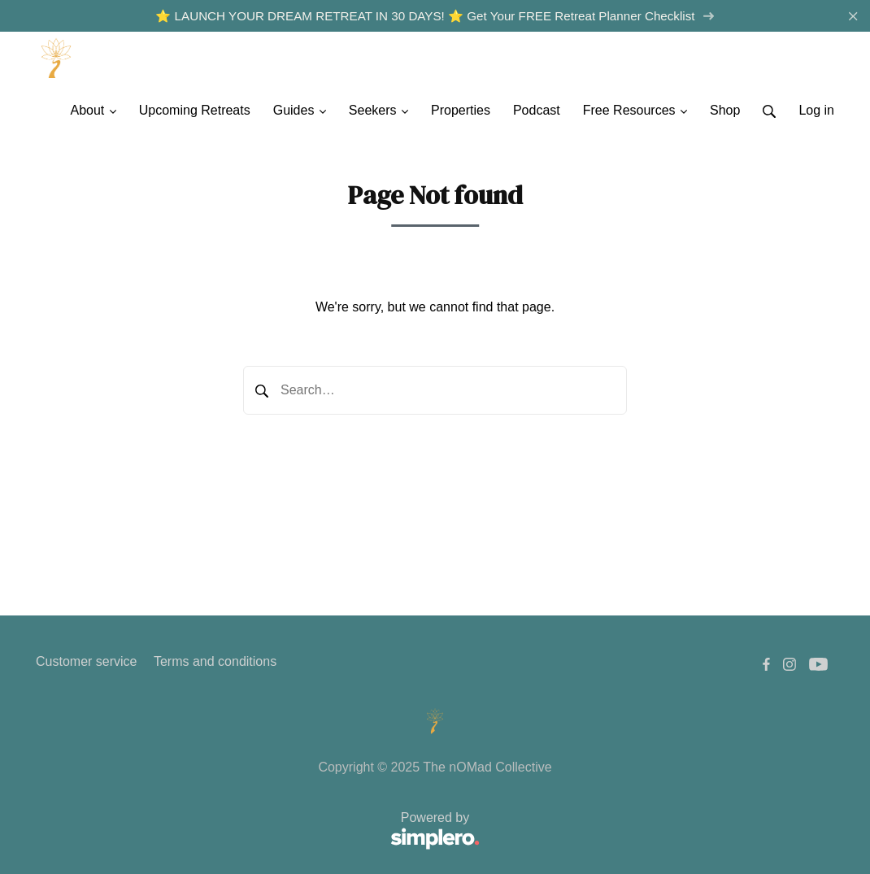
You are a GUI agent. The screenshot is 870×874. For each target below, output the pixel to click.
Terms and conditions (215, 661)
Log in (816, 110)
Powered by (258, 831)
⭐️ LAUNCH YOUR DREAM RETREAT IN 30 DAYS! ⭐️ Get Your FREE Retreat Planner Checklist (434, 16)
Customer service (86, 661)
